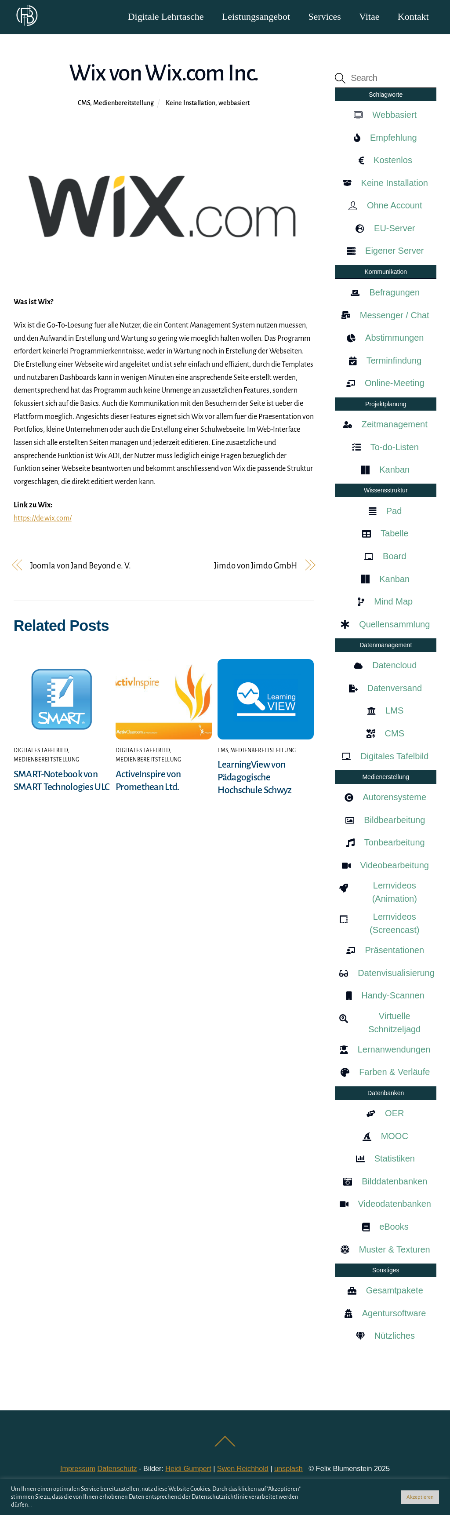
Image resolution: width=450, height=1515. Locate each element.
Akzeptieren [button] (420, 1497)
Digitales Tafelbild (41, 751)
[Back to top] (225, 1446)
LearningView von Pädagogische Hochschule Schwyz (254, 778)
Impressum (77, 1469)
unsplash (288, 1469)
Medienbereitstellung (123, 103)
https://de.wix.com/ (43, 519)
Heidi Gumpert (188, 1469)
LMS (223, 751)
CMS (84, 103)
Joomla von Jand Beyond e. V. (80, 566)
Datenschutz (117, 1469)
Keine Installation (190, 103)
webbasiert (234, 103)
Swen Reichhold (243, 1469)
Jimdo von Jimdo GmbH (255, 566)
